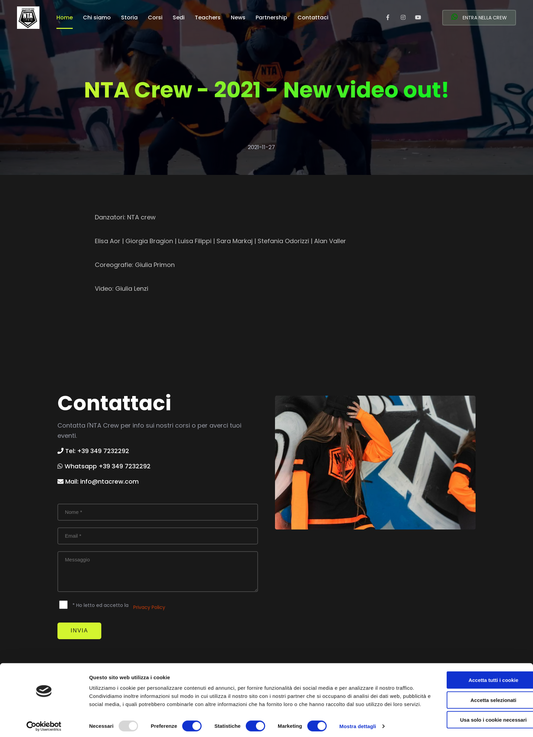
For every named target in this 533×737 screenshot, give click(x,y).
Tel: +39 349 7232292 (93, 451)
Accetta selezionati (476, 689)
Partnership (271, 18)
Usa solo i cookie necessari (476, 709)
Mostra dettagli (357, 723)
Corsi (155, 18)
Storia (129, 18)
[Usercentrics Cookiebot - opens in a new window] (44, 724)
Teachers (208, 18)
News (238, 18)
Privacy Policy (149, 607)
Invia (80, 631)
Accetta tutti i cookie (476, 669)
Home (64, 18)
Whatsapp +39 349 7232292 (104, 466)
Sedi (179, 18)
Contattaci (312, 18)
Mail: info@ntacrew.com (98, 481)
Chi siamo (97, 18)
